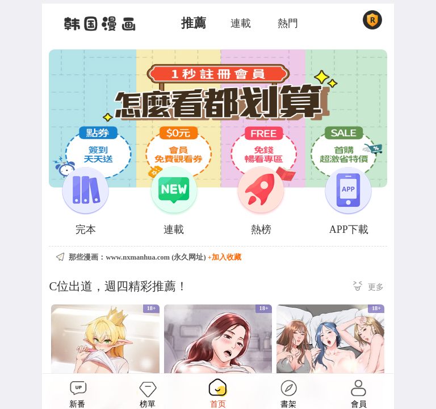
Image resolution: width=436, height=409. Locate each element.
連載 (240, 23)
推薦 (193, 23)
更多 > (368, 287)
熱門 (288, 23)
